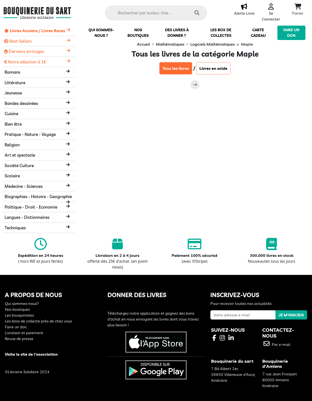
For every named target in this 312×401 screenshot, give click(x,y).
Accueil (143, 44)
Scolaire (12, 175)
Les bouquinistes (19, 315)
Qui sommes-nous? (22, 303)
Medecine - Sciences (24, 186)
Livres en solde (213, 68)
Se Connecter (271, 13)
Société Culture (19, 165)
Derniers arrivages (24, 51)
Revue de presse (19, 338)
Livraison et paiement (24, 332)
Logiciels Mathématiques (212, 44)
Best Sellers (18, 41)
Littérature (15, 82)
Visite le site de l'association (31, 354)
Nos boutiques (17, 309)
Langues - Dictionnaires (27, 217)
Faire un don (16, 326)
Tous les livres (176, 68)
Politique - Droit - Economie (31, 207)
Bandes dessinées (21, 103)
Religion (12, 144)
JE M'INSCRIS (291, 314)
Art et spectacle (20, 155)
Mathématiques (170, 44)
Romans (12, 72)
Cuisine (11, 113)
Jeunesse (13, 92)
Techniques (15, 227)
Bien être (13, 124)
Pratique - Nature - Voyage (30, 134)
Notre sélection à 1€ (25, 61)
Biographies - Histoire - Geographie (38, 196)
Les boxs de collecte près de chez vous (38, 321)
